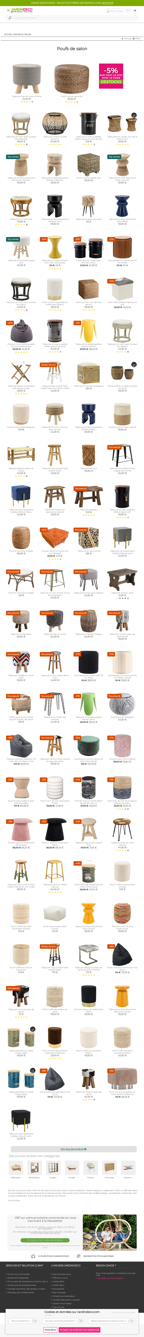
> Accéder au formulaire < (110, 1278)
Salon (28, 34)
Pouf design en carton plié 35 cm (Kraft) (122, 261)
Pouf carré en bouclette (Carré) (55, 927)
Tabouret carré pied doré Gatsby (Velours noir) (21, 1135)
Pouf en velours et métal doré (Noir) (88, 1010)
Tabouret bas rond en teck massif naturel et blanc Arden (54, 387)
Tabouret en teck (88, 468)
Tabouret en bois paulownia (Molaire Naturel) (54, 179)
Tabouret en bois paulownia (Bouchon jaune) (122, 1010)
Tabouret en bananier (21, 634)
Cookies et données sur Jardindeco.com (72, 1312)
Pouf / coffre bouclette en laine (54, 1010)
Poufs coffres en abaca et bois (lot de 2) (122, 387)
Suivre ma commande (18, 1274)
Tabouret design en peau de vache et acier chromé (88, 968)
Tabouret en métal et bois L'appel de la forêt (122, 469)
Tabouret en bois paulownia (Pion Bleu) (122, 220)
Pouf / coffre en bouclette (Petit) (88, 1051)
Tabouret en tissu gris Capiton (89, 593)
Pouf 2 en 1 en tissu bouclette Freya (54, 802)
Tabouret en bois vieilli (122, 593)
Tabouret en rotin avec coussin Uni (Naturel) (21, 137)
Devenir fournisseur (62, 1303)
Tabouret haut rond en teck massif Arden (54, 968)
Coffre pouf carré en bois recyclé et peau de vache (21, 718)
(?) (30, 1321)
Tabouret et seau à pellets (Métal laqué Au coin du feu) (88, 137)
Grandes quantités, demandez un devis (26, 1289)
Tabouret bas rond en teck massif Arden (55, 469)
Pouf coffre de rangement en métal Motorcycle (88, 885)
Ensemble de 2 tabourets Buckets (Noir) (88, 261)
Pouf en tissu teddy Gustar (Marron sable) (21, 802)
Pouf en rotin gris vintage (21, 593)
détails (50, 1315)
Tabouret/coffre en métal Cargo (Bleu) (21, 1093)
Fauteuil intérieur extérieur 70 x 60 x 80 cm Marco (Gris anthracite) (21, 761)
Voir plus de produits (74, 1149)
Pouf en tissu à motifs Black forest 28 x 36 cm (88, 802)
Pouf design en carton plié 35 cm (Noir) (88, 676)
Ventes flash (58, 1281)
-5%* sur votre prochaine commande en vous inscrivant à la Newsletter (45, 1219)
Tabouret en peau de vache (89, 219)
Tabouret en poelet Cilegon (88, 634)
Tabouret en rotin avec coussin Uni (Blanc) (122, 345)
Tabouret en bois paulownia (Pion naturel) (122, 179)
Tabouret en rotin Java (21, 219)
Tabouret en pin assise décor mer (55, 676)
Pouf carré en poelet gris (88, 178)
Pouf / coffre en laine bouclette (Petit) (122, 1051)
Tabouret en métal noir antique (55, 718)
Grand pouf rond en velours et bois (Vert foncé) (88, 760)
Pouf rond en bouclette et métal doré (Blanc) (55, 303)
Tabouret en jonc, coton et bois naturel (55, 428)
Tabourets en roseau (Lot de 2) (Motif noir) (122, 137)
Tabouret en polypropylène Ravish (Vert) (89, 718)
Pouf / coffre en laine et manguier (21, 968)
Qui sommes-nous (62, 1274)
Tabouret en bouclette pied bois (21, 261)
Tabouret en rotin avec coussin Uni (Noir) (21, 303)
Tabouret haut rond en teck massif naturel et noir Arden (21, 885)
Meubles (18, 34)
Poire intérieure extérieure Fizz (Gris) (55, 1093)
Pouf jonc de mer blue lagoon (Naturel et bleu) (122, 802)
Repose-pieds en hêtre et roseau (21, 469)
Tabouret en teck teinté (88, 551)
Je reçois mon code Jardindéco (45, 1240)
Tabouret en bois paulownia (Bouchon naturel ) (21, 179)
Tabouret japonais (88, 509)
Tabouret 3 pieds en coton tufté (21, 676)
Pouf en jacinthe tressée (21, 551)
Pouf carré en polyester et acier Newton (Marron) (122, 1093)
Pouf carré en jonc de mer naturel (88, 303)
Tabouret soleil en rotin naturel (122, 843)
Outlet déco (58, 1285)
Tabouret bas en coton (55, 634)
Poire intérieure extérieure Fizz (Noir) (122, 968)
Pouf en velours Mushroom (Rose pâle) (21, 843)
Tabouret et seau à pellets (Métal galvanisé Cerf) (55, 345)
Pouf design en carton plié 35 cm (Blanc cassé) (122, 676)
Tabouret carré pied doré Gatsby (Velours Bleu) (21, 510)
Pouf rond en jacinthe (71, 96)
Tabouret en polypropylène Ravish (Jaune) (89, 345)
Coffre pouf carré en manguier (89, 386)
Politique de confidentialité (21, 1292)
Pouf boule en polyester (122, 717)
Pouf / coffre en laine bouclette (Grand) (21, 927)
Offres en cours (60, 1278)
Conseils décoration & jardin (66, 1300)
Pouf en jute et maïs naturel (122, 427)
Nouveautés (58, 1289)
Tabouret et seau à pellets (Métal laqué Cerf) (122, 510)
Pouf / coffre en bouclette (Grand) (122, 885)
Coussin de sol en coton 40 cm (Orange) (55, 552)
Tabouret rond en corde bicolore (55, 137)
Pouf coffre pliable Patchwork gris (122, 303)
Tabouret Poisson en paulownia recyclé (55, 510)
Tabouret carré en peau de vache (21, 1010)
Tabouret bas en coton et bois (26, 96)
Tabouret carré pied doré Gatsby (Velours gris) (122, 552)
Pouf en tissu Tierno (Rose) (122, 759)
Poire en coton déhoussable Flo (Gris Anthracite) (21, 345)
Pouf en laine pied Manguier (21, 427)
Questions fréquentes (18, 1278)
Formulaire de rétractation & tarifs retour (28, 1281)
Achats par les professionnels (22, 1285)
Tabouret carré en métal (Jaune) (55, 885)
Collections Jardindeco (64, 1296)
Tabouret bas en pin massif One (88, 843)
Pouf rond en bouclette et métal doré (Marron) (55, 1051)
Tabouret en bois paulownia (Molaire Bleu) (88, 428)
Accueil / (8, 34)
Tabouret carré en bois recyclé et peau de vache (55, 760)
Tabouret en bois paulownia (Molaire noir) (54, 220)
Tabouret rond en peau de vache (88, 1093)
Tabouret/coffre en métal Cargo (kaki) (21, 1051)
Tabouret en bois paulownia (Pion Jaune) (88, 927)
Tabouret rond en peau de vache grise (122, 635)
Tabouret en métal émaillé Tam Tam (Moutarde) (55, 261)
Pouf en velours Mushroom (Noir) (55, 843)
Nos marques (59, 1292)
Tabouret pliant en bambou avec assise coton (21, 387)
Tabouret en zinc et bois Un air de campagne (55, 594)
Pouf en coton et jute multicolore (122, 927)
